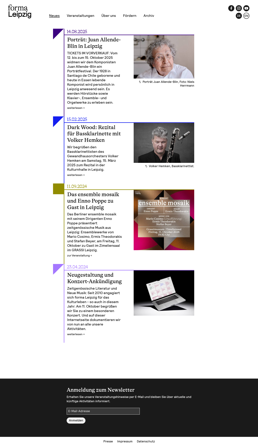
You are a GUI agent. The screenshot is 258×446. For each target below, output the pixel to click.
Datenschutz (146, 441)
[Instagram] (239, 8)
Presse (108, 441)
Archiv (149, 15)
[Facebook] (231, 8)
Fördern (129, 15)
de (239, 16)
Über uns (108, 15)
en (246, 16)
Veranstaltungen (80, 15)
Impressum (125, 441)
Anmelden (76, 420)
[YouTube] (246, 8)
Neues (54, 15)
